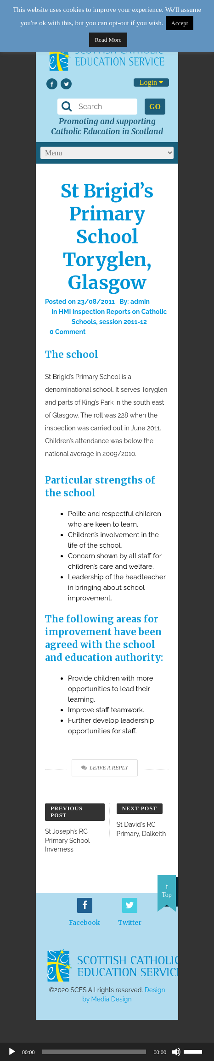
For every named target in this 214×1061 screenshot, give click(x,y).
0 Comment (67, 331)
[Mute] (176, 1051)
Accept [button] (179, 23)
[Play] (12, 1051)
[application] (107, 1052)
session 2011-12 (123, 321)
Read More (108, 39)
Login (151, 82)
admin (140, 301)
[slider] (196, 1051)
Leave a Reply (104, 767)
